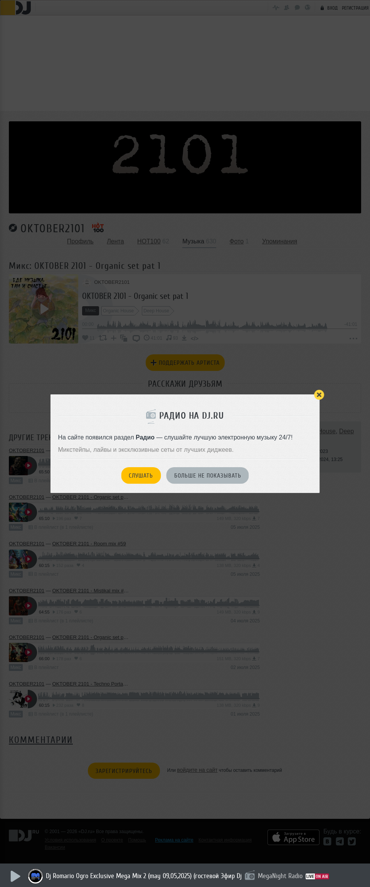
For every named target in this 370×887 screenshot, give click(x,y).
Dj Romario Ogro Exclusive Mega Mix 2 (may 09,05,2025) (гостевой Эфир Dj (145, 876)
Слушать (141, 475)
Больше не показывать (207, 475)
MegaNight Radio (281, 876)
